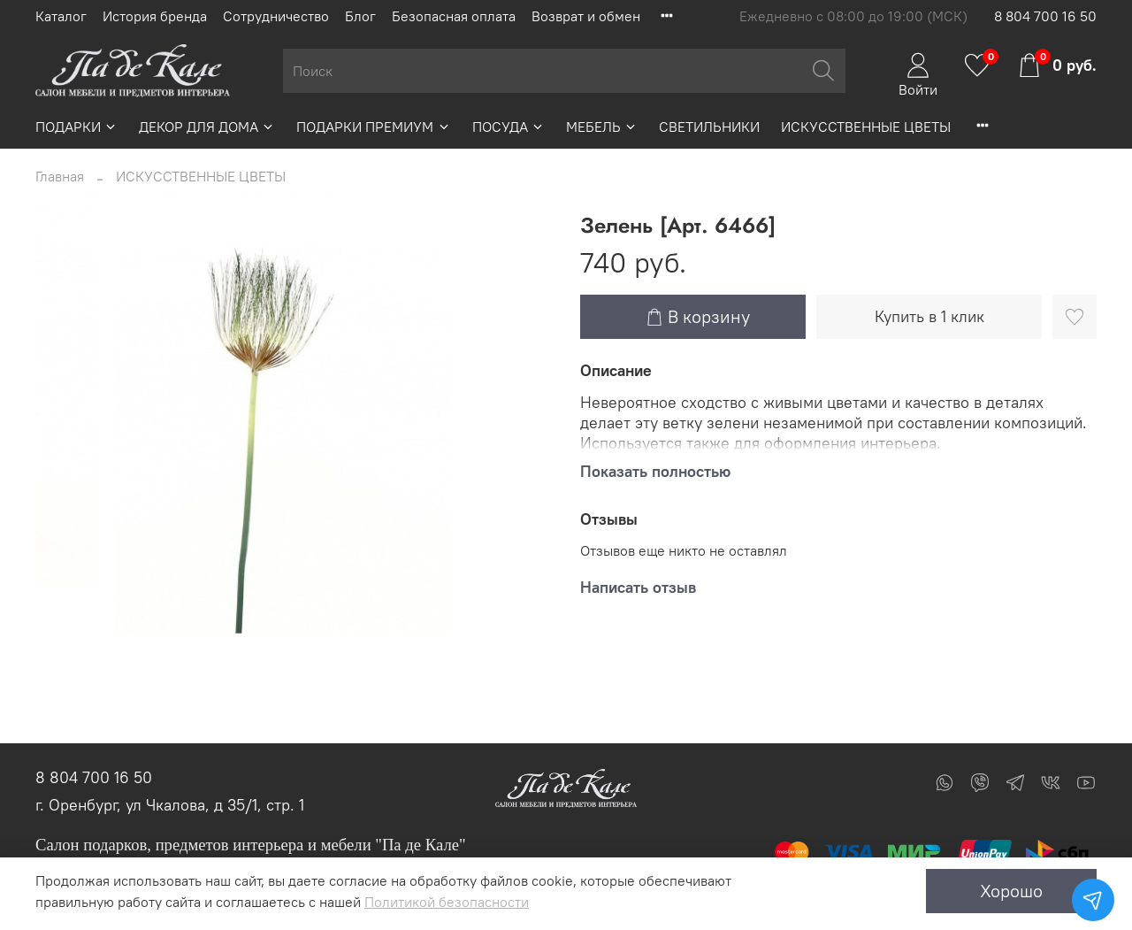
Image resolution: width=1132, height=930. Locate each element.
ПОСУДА (508, 126)
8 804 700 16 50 (1045, 16)
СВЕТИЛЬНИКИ (709, 126)
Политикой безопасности (446, 902)
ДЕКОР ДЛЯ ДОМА (207, 126)
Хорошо (1011, 891)
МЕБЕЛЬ (602, 126)
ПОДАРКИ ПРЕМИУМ (373, 126)
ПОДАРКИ (76, 126)
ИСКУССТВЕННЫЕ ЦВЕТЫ (866, 126)
